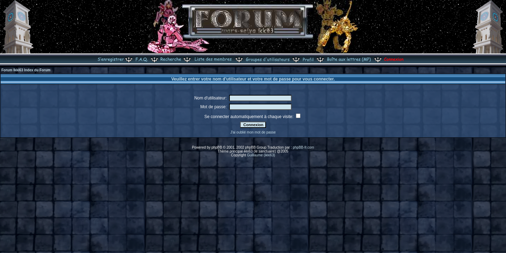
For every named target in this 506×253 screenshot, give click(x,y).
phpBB (217, 147)
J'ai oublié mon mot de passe (252, 132)
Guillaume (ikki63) (261, 155)
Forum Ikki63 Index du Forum (25, 70)
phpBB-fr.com (303, 147)
